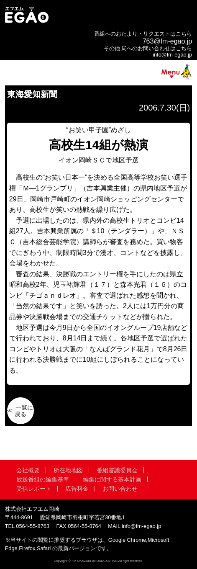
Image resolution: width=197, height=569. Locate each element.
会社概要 (28, 470)
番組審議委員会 (117, 470)
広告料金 (77, 488)
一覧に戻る (24, 410)
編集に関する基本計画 (112, 479)
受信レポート (33, 488)
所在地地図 (68, 470)
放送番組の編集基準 (42, 479)
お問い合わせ (120, 488)
